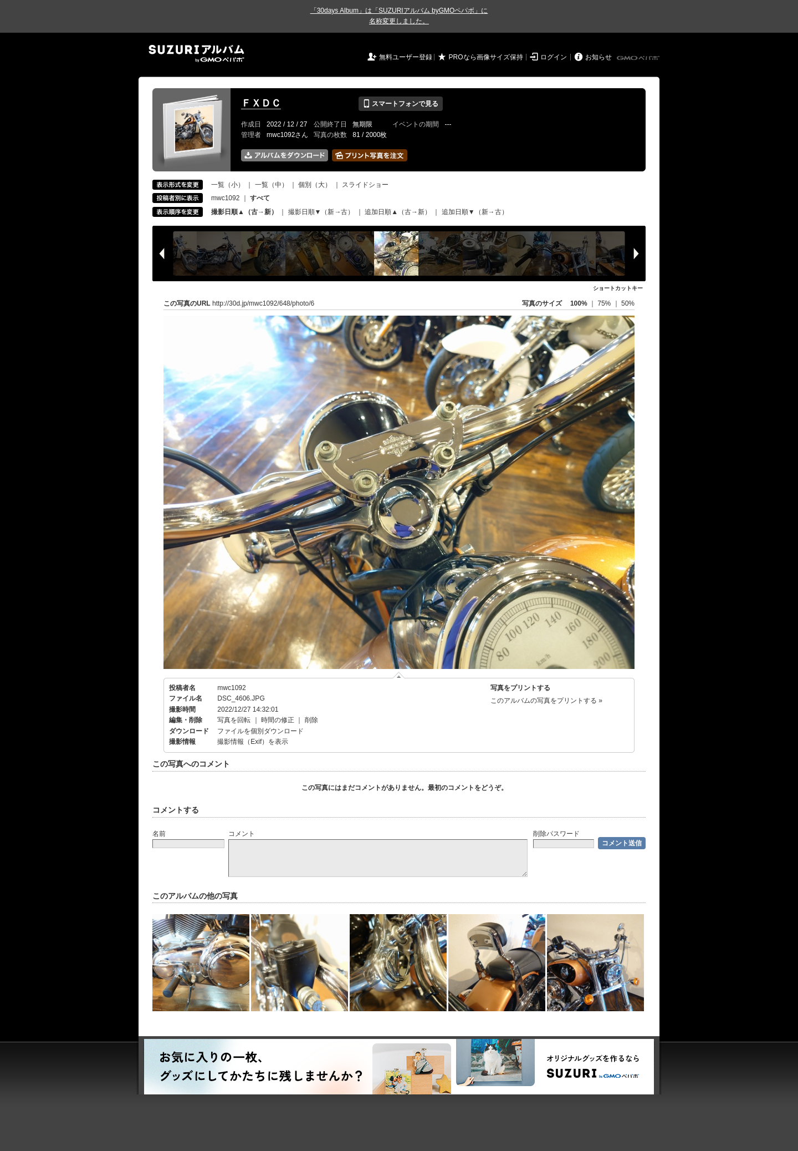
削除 (311, 720)
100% (579, 303)
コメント (241, 834)
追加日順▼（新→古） (475, 212)
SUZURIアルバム (196, 53)
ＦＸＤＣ (261, 103)
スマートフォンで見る (400, 104)
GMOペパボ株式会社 (639, 58)
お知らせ (598, 57)
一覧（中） (271, 185)
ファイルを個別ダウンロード (260, 731)
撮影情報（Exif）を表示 (252, 742)
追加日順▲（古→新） (398, 212)
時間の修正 (277, 720)
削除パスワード (556, 834)
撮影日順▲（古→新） (244, 212)
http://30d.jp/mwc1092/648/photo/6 (263, 303)
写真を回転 (233, 720)
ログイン (553, 57)
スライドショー (365, 185)
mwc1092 (225, 198)
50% (628, 303)
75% (604, 303)
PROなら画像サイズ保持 (486, 57)
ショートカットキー (618, 288)
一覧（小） (227, 185)
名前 (159, 834)
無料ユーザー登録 (405, 57)
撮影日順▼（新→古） (321, 212)
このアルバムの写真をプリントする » (546, 700)
